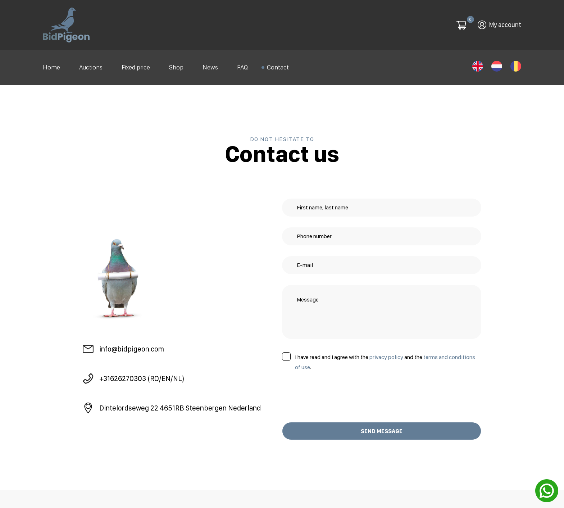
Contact (278, 65)
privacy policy (386, 353)
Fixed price (136, 65)
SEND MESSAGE (381, 427)
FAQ (242, 65)
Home (51, 65)
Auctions (91, 65)
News (210, 65)
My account (505, 24)
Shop (176, 65)
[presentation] (336, 394)
